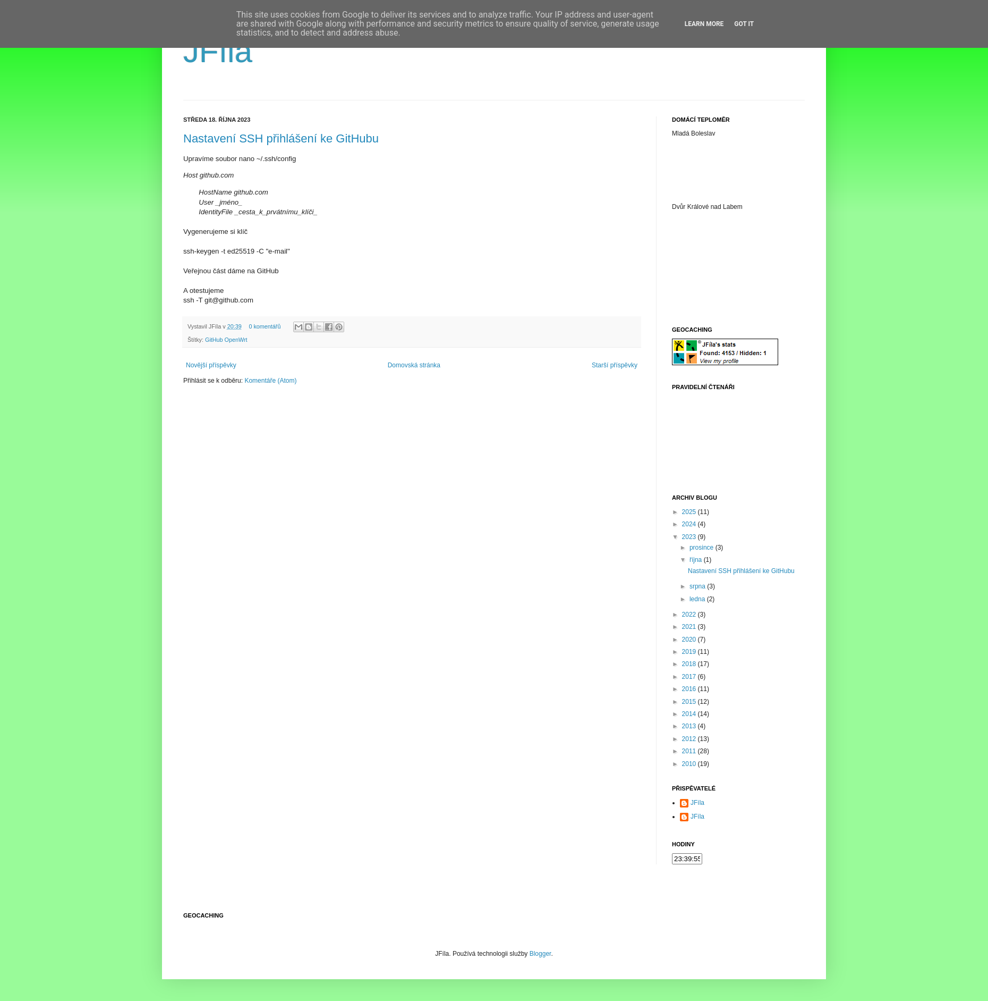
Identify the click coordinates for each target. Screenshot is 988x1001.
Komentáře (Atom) (270, 380)
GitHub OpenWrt (226, 340)
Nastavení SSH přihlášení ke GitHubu (281, 138)
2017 (690, 676)
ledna (698, 599)
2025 (690, 512)
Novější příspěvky (211, 365)
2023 (690, 537)
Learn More (704, 24)
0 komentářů (264, 326)
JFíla (217, 51)
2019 (690, 651)
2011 (690, 751)
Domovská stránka (414, 365)
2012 (690, 739)
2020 (690, 639)
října (696, 559)
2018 (690, 664)
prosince (702, 547)
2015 (690, 701)
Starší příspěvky (614, 365)
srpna (698, 586)
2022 (690, 614)
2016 (690, 689)
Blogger (540, 953)
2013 (690, 726)
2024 (690, 524)
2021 (690, 626)
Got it (744, 24)
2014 (690, 714)
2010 (690, 764)
